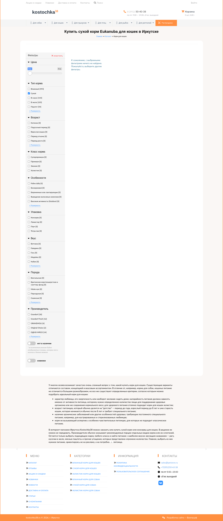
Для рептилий (143, 23)
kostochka (42, 12)
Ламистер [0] (35, 222)
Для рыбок (122, 23)
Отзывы (33, 468)
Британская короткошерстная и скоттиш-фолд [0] (43, 283)
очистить (57, 55)
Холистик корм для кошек (86, 474)
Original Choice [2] (37, 328)
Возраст (33, 117)
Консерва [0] (35, 217)
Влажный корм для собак (86, 479)
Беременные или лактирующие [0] (44, 192)
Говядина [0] (34, 248)
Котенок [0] (34, 123)
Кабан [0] (33, 261)
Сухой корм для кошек (84, 468)
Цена (32, 62)
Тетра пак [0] (35, 231)
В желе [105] (35, 102)
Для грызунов (79, 23)
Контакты (85, 2)
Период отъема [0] (37, 136)
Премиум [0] (35, 161)
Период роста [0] (36, 141)
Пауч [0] (33, 226)
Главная (99, 36)
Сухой (32, 93)
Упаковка (34, 212)
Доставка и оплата (67, 2)
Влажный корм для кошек (86, 463)
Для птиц (100, 23)
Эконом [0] (34, 166)
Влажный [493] (36, 89)
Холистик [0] (35, 170)
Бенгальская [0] (36, 278)
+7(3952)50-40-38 (169, 467)
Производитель (37, 309)
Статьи (32, 496)
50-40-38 (136, 11)
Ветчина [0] (34, 244)
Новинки (49, 2)
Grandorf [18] (35, 314)
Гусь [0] (32, 252)
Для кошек (57, 23)
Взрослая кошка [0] (37, 132)
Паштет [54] (34, 107)
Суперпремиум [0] (37, 157)
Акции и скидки (33, 2)
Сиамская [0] (35, 298)
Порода (33, 272)
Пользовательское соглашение (133, 471)
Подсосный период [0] (39, 127)
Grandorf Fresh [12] (37, 319)
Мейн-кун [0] (35, 289)
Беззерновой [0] (36, 188)
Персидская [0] (36, 293)
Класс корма (36, 151)
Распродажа (165, 22)
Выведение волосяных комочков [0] (44, 197)
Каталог (108, 36)
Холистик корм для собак (86, 490)
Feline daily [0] (35, 183)
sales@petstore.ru (169, 462)
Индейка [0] (34, 257)
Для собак (36, 23)
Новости (33, 485)
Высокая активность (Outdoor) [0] (43, 201)
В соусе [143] (35, 98)
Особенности (36, 178)
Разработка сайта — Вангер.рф (181, 517)
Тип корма (35, 83)
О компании (35, 501)
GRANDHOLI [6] (36, 323)
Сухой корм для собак (84, 485)
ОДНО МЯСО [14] (37, 332)
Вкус (31, 238)
